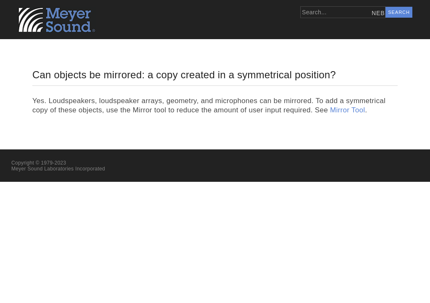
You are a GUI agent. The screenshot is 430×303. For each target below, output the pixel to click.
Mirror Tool (347, 110)
